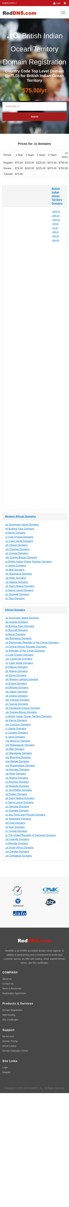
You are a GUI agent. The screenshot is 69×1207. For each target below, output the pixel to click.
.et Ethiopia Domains (16, 687)
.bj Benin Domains (15, 532)
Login (56, 3)
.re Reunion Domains (17, 782)
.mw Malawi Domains (17, 761)
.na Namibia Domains (17, 769)
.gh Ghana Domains (16, 545)
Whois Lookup (9, 1046)
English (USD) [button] (9, 3)
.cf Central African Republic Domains (25, 646)
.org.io (55, 236)
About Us (7, 979)
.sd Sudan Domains (16, 794)
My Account (8, 1036)
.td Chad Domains (15, 823)
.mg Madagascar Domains (20, 745)
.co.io (55, 228)
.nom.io (56, 211)
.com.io (56, 219)
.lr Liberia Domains (15, 565)
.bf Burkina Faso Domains (19, 528)
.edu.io (55, 215)
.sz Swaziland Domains (18, 818)
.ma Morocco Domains (17, 741)
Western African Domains (20, 516)
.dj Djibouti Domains (16, 667)
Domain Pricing (9, 1041)
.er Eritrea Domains (16, 683)
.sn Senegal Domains (17, 594)
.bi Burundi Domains (16, 630)
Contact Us (7, 983)
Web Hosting (8, 1015)
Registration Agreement (14, 993)
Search (34, 116)
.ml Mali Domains (14, 569)
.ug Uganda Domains (17, 839)
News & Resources (11, 988)
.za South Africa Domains (19, 847)
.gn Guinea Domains (16, 553)
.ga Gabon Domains (16, 691)
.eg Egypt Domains (15, 675)
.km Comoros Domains (18, 724)
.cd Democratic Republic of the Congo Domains (32, 642)
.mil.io (55, 223)
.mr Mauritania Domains (18, 573)
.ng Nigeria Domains (16, 582)
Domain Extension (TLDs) (15, 1051)
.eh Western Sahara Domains (21, 679)
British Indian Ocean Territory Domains (57, 196)
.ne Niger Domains (15, 578)
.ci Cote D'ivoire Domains (19, 537)
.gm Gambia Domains (17, 549)
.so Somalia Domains (17, 810)
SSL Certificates (10, 1019)
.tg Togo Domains (15, 598)
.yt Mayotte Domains (16, 843)
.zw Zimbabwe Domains (18, 855)
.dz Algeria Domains (16, 671)
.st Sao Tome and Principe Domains (25, 814)
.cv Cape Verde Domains (19, 541)
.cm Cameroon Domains (18, 658)
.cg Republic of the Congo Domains (25, 650)
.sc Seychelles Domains (18, 790)
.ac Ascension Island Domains (22, 524)
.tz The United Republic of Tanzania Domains (30, 835)
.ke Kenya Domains (16, 720)
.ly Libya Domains (15, 737)
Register (6, 1072)
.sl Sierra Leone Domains (19, 590)
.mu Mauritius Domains (18, 757)
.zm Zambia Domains (17, 851)
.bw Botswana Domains (18, 638)
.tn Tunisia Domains (16, 831)
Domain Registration (12, 1010)
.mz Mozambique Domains (20, 765)
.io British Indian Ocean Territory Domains (28, 561)
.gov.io (55, 240)
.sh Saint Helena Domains (19, 586)
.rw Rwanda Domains (17, 786)
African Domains (15, 609)
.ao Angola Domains (16, 622)
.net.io (55, 232)
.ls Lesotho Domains (16, 732)
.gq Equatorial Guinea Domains (22, 708)
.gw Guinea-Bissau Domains (21, 557)
